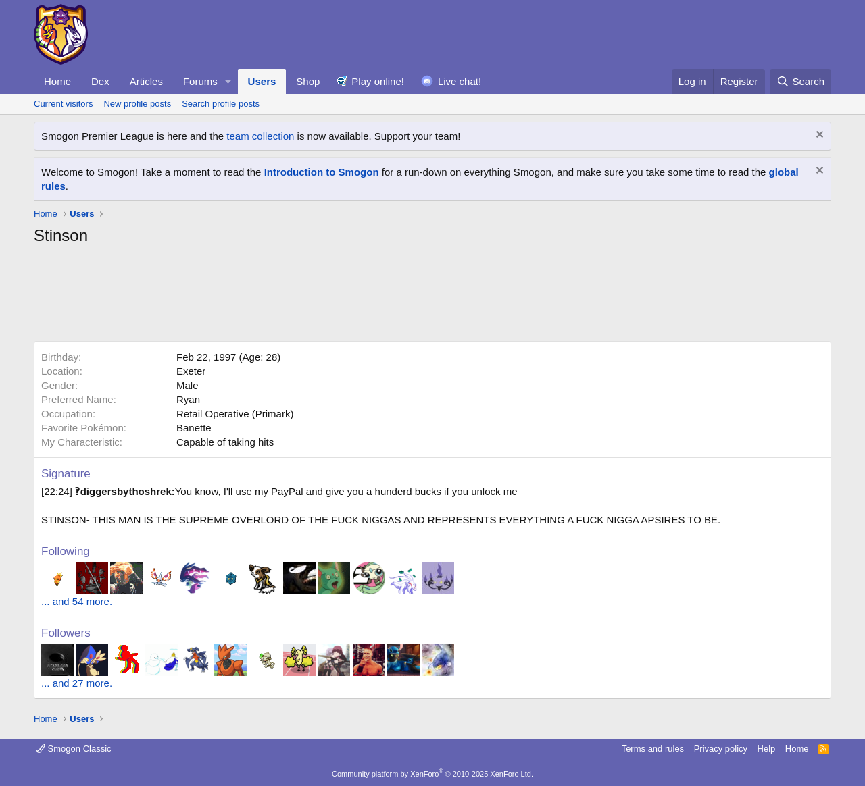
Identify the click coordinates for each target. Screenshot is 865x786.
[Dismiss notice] (818, 136)
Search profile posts (221, 104)
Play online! (377, 81)
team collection (260, 136)
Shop (308, 81)
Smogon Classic (74, 748)
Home (57, 81)
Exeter (190, 371)
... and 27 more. (76, 683)
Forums (200, 81)
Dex (100, 81)
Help (767, 748)
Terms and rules (653, 748)
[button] (228, 81)
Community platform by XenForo (432, 774)
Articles (146, 81)
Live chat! (459, 81)
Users (262, 81)
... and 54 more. (76, 601)
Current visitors (63, 104)
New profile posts (137, 104)
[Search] (800, 81)
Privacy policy (720, 748)
